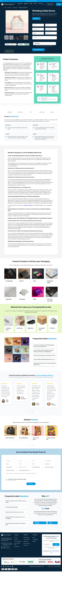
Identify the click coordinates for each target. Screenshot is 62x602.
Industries (9, 7)
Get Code (56, 544)
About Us (15, 537)
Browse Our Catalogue (37, 523)
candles (27, 180)
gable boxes (39, 233)
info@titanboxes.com (50, 3)
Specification (10, 112)
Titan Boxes (10, 223)
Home (15, 3)
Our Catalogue (35, 539)
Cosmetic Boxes (26, 537)
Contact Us (16, 539)
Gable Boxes (15, 7)
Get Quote (59, 4)
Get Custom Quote (38, 49)
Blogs (31, 3)
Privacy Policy (16, 546)
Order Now (30, 483)
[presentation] (29, 411)
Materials (52, 112)
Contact (40, 3)
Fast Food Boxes (26, 539)
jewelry (9, 182)
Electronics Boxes (27, 543)
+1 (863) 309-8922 (50, 4)
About (35, 3)
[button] (15, 480)
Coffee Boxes (26, 545)
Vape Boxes (26, 541)
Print (31, 112)
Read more (36, 18)
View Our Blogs (51, 523)
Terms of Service (52, 551)
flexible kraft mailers (28, 205)
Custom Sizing (41, 112)
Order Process (20, 112)
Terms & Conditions (17, 541)
